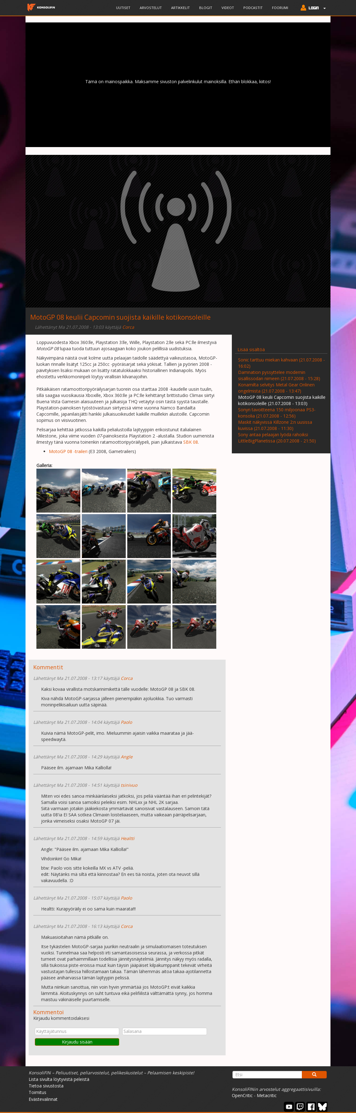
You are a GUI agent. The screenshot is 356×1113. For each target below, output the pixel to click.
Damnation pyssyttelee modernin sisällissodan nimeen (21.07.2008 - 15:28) (279, 375)
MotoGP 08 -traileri (68, 451)
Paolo (126, 722)
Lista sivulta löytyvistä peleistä (59, 1079)
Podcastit (253, 7)
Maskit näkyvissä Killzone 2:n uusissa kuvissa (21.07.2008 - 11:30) (275, 425)
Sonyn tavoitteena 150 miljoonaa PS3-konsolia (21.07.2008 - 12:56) (277, 413)
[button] (311, 8)
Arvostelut (151, 7)
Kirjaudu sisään (77, 1042)
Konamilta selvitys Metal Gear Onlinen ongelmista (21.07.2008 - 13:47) (276, 388)
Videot (228, 7)
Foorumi (280, 7)
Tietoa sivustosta (46, 1086)
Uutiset (123, 7)
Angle (127, 757)
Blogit (205, 7)
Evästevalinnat (43, 1099)
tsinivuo (129, 785)
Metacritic (267, 1095)
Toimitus (37, 1092)
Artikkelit (180, 7)
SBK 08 (190, 442)
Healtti (127, 838)
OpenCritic (242, 1095)
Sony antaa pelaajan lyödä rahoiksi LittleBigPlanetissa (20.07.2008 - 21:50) (277, 438)
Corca (128, 327)
